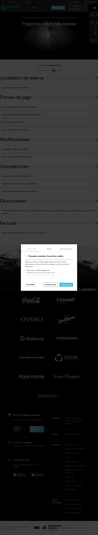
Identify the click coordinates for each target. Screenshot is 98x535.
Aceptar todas (66, 285)
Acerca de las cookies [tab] (66, 249)
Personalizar (30, 284)
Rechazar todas (50, 285)
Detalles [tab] (49, 249)
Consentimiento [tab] (31, 249)
